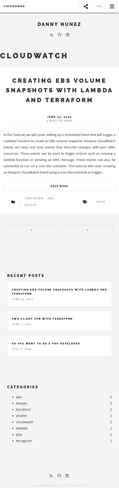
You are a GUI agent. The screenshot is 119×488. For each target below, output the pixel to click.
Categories (14, 6)
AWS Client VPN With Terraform (42, 316)
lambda (21, 425)
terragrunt (24, 438)
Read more (59, 186)
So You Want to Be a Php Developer (46, 341)
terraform (23, 407)
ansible (21, 413)
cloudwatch (24, 419)
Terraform (34, 198)
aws (19, 394)
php (19, 432)
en (99, 6)
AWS (51, 198)
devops (21, 400)
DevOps (31, 205)
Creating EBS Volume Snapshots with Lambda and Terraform (59, 90)
